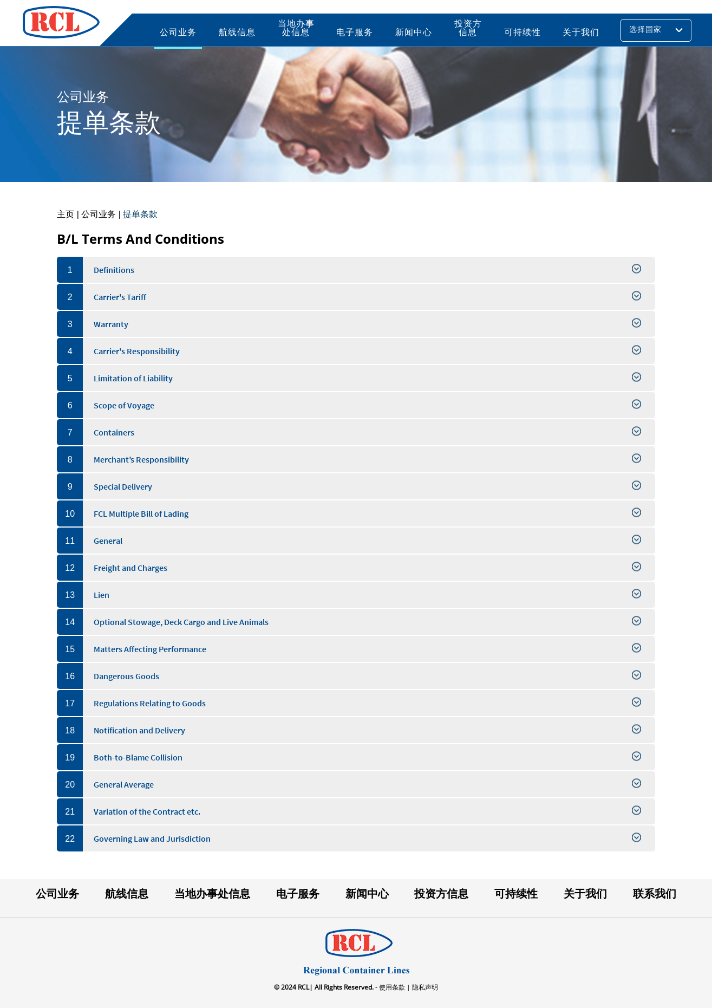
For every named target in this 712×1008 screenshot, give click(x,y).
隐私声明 (424, 987)
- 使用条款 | (392, 987)
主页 (65, 214)
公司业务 (98, 214)
